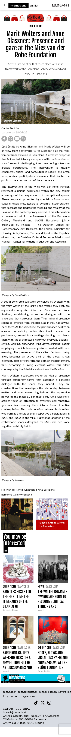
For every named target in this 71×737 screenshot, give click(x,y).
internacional (18, 5)
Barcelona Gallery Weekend (16, 494)
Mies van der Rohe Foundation (18, 489)
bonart (41, 610)
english (36, 5)
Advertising (64, 691)
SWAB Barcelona (45, 489)
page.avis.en (9, 691)
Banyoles (23, 586)
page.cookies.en (48, 691)
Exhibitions (35, 26)
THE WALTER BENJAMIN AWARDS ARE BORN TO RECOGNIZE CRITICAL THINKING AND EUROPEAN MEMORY (52, 601)
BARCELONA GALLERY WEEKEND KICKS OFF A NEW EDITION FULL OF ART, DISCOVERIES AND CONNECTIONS (17, 663)
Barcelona (52, 586)
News (41, 586)
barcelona (7, 132)
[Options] (4, 5)
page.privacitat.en (28, 691)
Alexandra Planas (10, 610)
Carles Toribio (10, 128)
